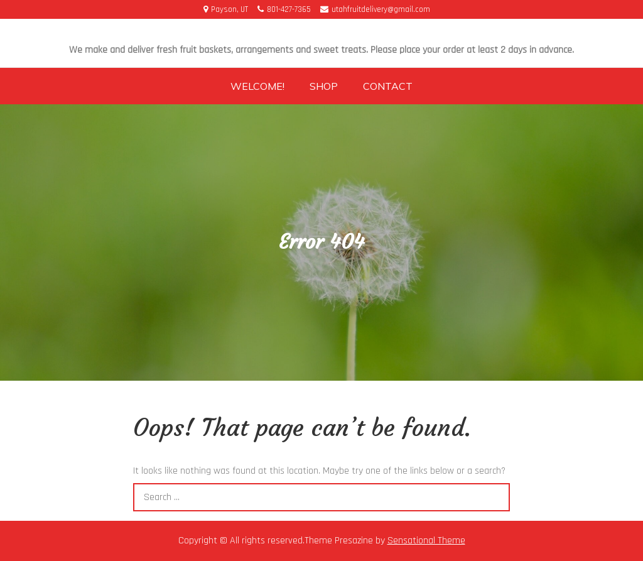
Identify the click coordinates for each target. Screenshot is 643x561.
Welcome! (257, 86)
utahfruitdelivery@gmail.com (375, 9)
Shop (324, 86)
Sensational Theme (426, 540)
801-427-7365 (284, 9)
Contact (388, 86)
